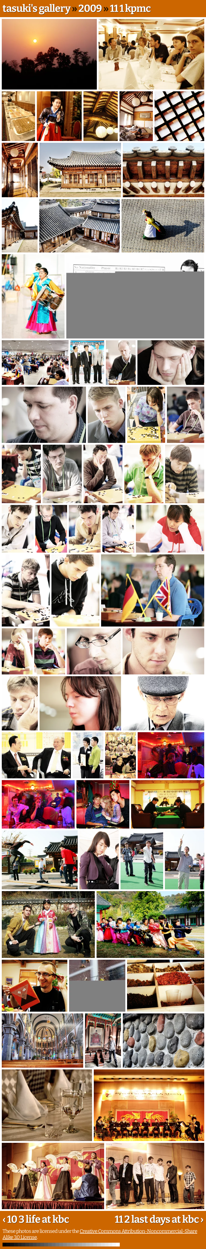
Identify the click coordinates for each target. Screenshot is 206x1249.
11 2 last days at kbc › (159, 1219)
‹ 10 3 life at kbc (36, 1219)
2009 (90, 9)
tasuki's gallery (36, 9)
